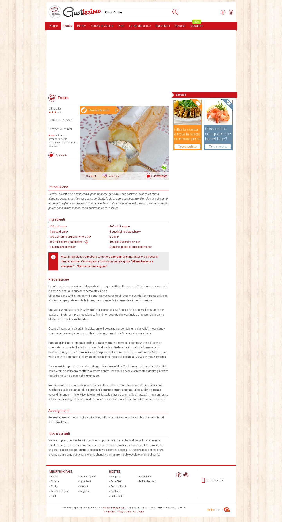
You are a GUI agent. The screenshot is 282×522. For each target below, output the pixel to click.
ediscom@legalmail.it (114, 508)
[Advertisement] (141, 60)
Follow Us (113, 176)
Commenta (160, 176)
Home (53, 26)
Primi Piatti (116, 481)
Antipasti (115, 476)
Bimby (81, 26)
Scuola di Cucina (101, 26)
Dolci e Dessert (147, 481)
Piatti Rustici (118, 496)
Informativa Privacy (113, 511)
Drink (121, 26)
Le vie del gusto (140, 26)
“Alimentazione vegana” (92, 266)
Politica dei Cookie (134, 511)
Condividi (91, 176)
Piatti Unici (145, 476)
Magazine (196, 25)
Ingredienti (162, 26)
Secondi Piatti (118, 486)
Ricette (67, 26)
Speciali (179, 26)
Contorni (115, 491)
